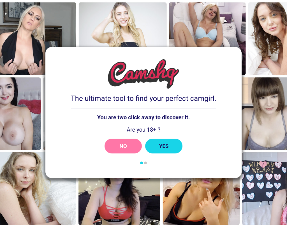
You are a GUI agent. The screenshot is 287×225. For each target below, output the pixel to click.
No (123, 146)
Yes (163, 146)
